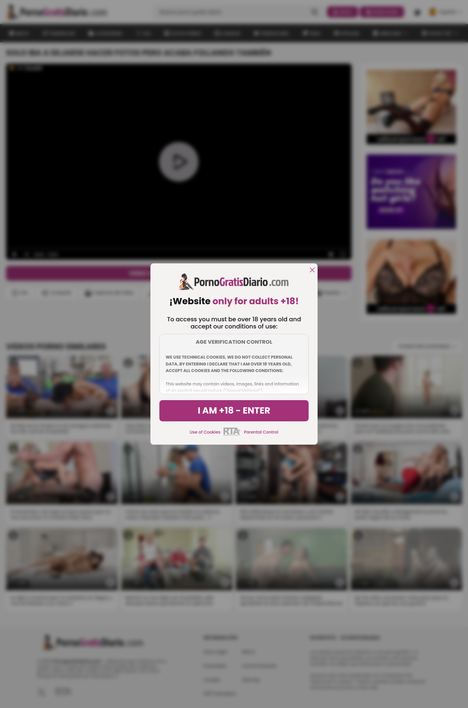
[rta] (232, 435)
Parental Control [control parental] (261, 432)
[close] (312, 270)
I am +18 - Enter (234, 410)
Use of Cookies (205, 432)
